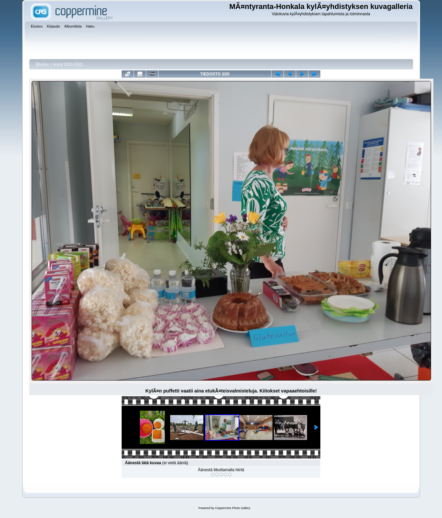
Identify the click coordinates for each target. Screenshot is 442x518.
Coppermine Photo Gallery (232, 508)
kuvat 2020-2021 (68, 64)
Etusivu (42, 64)
